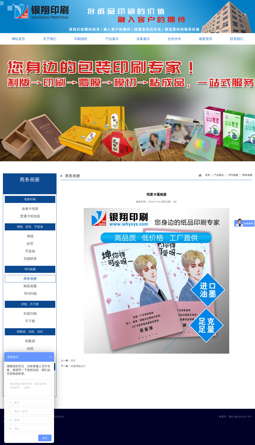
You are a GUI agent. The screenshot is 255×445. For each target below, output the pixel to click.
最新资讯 (205, 39)
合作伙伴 (174, 39)
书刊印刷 (30, 293)
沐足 (73, 360)
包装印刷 (30, 199)
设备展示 (143, 39)
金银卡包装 (30, 208)
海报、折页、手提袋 (30, 226)
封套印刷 (30, 313)
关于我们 (49, 39)
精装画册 (30, 286)
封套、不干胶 (30, 304)
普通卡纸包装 (30, 216)
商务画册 (30, 278)
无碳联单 (30, 258)
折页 (30, 243)
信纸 (30, 348)
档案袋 (30, 341)
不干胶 (30, 321)
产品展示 (112, 39)
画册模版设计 (78, 366)
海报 (30, 236)
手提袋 (30, 251)
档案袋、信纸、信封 (30, 331)
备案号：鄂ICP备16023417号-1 (235, 416)
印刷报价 (80, 39)
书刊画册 (30, 269)
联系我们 (236, 39)
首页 (207, 175)
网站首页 (18, 39)
